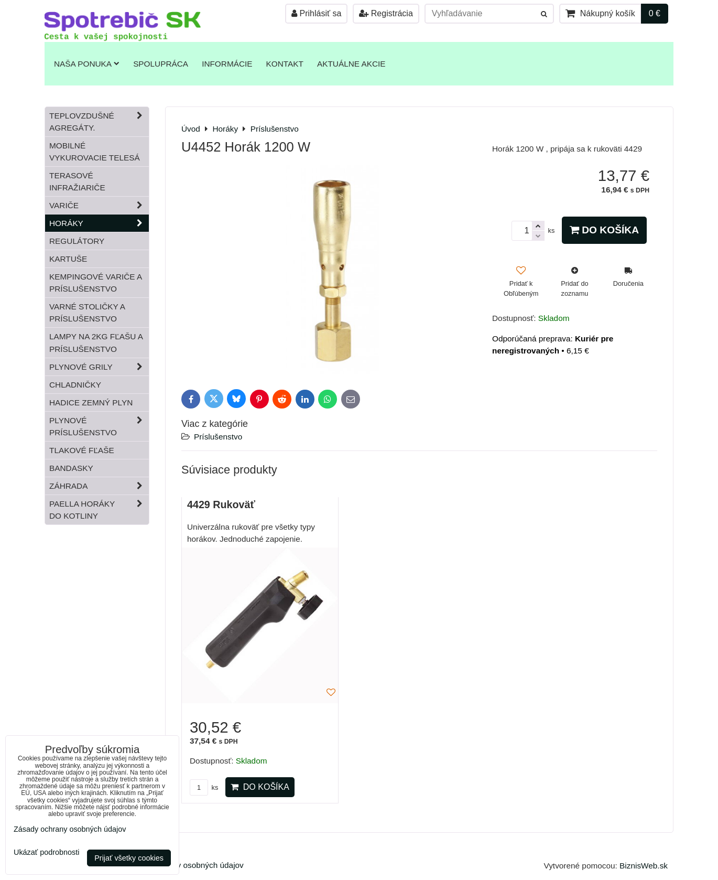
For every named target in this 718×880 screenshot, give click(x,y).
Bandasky (71, 468)
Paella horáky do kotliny (99, 509)
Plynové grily (99, 366)
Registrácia (385, 13)
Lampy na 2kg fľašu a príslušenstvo (96, 342)
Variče (99, 205)
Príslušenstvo (218, 436)
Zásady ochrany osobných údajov (184, 865)
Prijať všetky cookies (129, 858)
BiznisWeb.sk (643, 865)
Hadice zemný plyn (91, 402)
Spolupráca (160, 63)
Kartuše (68, 258)
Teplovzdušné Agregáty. (99, 121)
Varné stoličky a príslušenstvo (87, 312)
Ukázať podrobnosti (46, 852)
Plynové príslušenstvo (99, 426)
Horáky (99, 223)
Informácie (227, 63)
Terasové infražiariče (77, 181)
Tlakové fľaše (81, 450)
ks (204, 787)
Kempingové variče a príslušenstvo (95, 282)
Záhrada (99, 486)
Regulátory (76, 241)
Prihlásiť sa (316, 13)
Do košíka (604, 229)
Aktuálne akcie (351, 63)
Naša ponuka (86, 63)
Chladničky (75, 384)
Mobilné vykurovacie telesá (94, 151)
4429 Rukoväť (221, 504)
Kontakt (284, 63)
